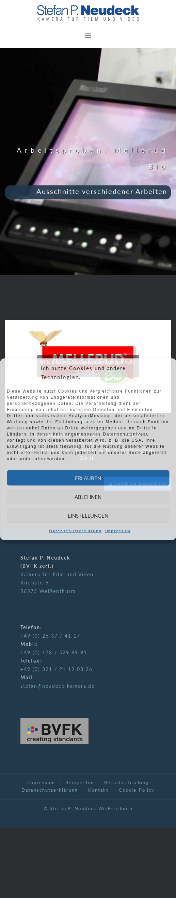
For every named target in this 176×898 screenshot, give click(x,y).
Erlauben (88, 478)
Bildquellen (79, 782)
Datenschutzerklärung (75, 530)
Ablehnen (88, 496)
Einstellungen (88, 515)
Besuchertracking (126, 782)
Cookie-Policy (137, 790)
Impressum (118, 530)
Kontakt (98, 790)
